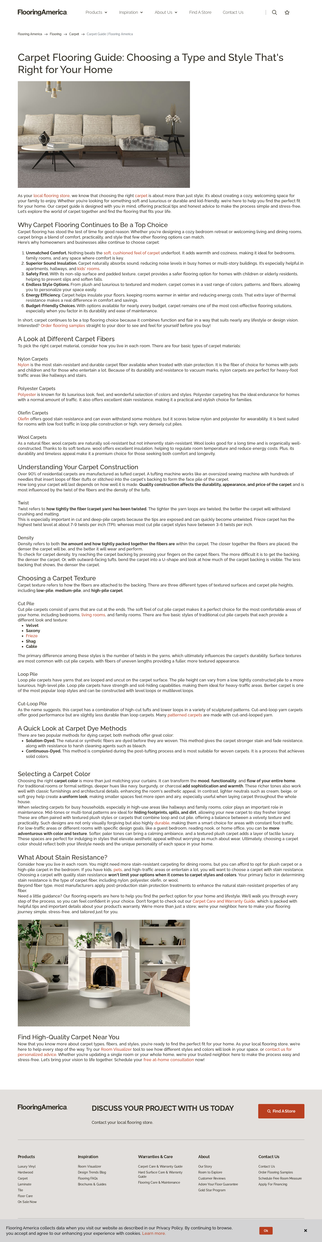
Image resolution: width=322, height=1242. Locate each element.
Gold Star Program (212, 1190)
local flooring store (52, 195)
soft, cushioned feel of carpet (132, 253)
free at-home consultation (169, 1059)
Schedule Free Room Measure (280, 1178)
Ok (266, 1231)
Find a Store (200, 12)
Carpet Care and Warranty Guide (224, 901)
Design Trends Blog (92, 1172)
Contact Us (233, 12)
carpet (141, 195)
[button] (274, 12)
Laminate (24, 1184)
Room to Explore (210, 1172)
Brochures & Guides (92, 1184)
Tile (20, 1190)
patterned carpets (185, 715)
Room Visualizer (116, 1049)
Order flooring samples (63, 325)
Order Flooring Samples (275, 1172)
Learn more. (154, 1233)
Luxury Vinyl (27, 1166)
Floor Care (25, 1196)
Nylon (23, 364)
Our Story (205, 1166)
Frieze (32, 635)
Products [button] (97, 12)
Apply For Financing (272, 1184)
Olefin (23, 418)
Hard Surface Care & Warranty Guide (160, 1174)
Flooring (56, 34)
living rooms (93, 614)
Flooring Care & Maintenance (159, 1182)
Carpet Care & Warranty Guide (160, 1166)
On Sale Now (27, 1202)
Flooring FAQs (88, 1178)
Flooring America (30, 34)
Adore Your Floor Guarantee (218, 1184)
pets (118, 869)
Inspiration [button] (131, 12)
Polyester (27, 394)
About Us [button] (166, 12)
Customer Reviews (212, 1178)
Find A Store (281, 1111)
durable (162, 823)
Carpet (74, 34)
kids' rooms (88, 268)
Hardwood (25, 1172)
